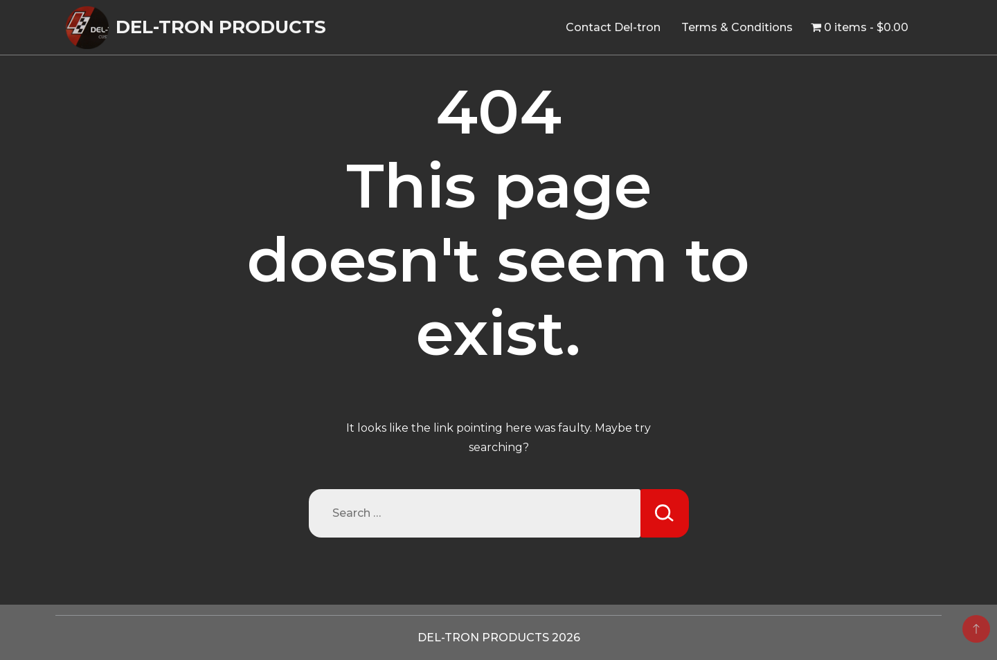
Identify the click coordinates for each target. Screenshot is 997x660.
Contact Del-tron (613, 27)
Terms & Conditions (737, 27)
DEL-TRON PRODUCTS (221, 27)
